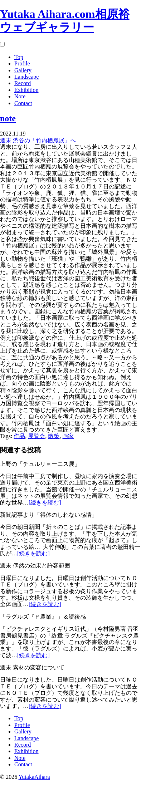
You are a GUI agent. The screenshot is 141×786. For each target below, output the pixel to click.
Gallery (22, 70)
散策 (53, 436)
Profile (22, 63)
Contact (23, 103)
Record (22, 83)
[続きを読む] (45, 503)
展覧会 (36, 436)
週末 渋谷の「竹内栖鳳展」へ (38, 140)
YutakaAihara (34, 777)
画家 (68, 436)
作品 (19, 436)
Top (18, 57)
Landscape (26, 77)
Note (19, 96)
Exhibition (26, 90)
